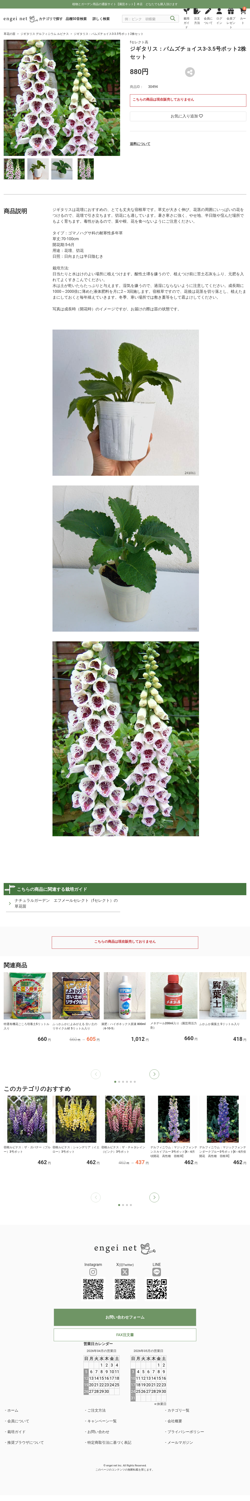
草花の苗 (9, 34)
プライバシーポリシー (185, 1432)
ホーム (12, 1410)
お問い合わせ (98, 1432)
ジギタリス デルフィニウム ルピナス (45, 34)
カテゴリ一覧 (178, 1410)
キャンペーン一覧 (102, 1421)
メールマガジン (180, 1442)
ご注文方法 (96, 1410)
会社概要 (174, 1421)
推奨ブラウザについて (25, 1442)
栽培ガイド (16, 1432)
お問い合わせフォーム (125, 1317)
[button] (154, 1074)
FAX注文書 (125, 1335)
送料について (140, 144)
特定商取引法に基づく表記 (109, 1442)
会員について (18, 1421)
